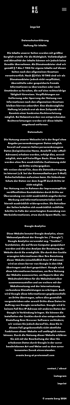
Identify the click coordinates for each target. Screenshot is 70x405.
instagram (60, 376)
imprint (61, 383)
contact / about (56, 368)
